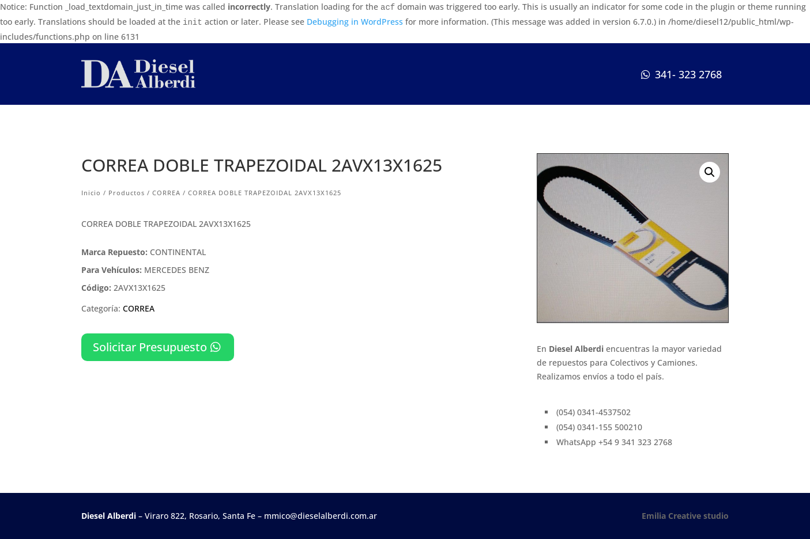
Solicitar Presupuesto (150, 347)
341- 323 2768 (688, 74)
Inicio (91, 192)
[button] (709, 172)
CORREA (166, 192)
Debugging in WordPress (355, 21)
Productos (126, 192)
